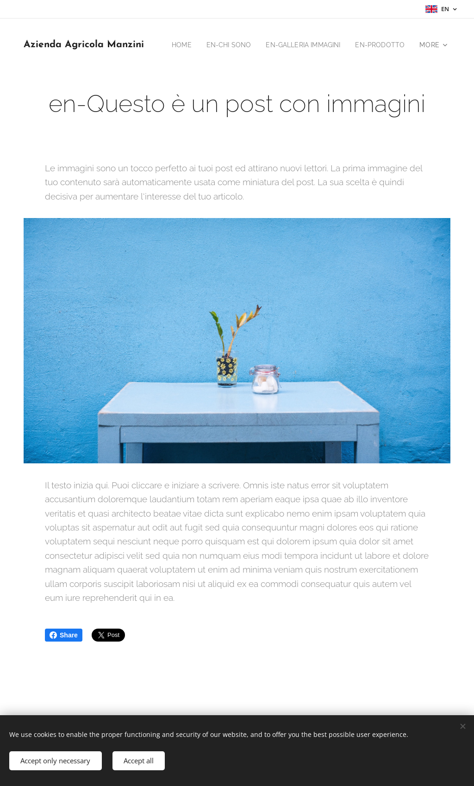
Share (64, 635)
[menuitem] (240, 44)
